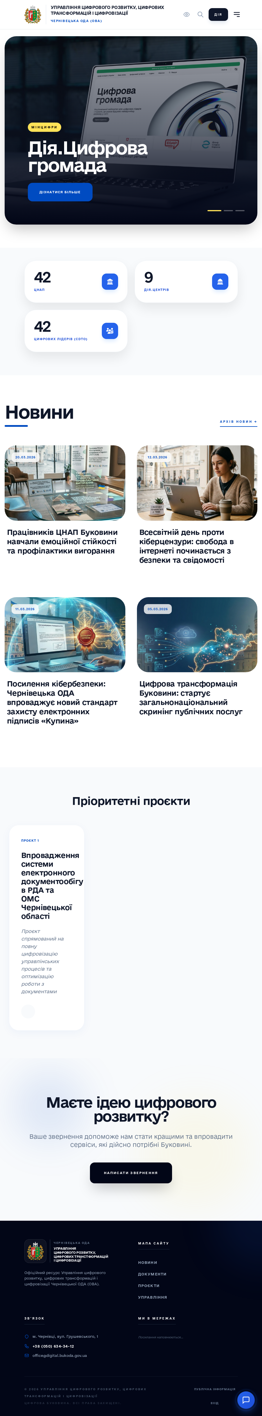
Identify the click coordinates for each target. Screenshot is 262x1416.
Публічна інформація (215, 1389)
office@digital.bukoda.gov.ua (59, 1355)
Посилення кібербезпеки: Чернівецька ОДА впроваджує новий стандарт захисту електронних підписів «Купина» (62, 702)
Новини (147, 1262)
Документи (152, 1274)
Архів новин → (238, 421)
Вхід (215, 1403)
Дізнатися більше (60, 192)
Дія (218, 14)
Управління (152, 1297)
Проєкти (149, 1286)
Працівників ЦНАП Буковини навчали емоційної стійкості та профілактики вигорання (62, 541)
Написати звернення (131, 1173)
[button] (214, 210)
